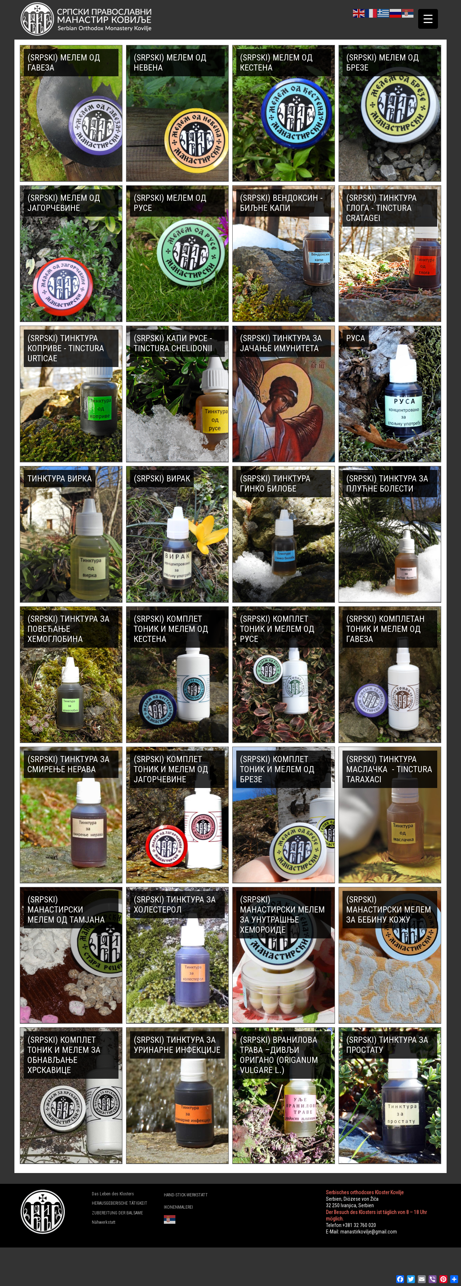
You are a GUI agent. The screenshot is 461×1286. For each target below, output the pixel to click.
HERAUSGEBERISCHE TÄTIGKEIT (119, 1203)
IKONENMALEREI (178, 1207)
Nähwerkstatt (103, 1222)
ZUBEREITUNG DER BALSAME (117, 1212)
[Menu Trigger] (428, 19)
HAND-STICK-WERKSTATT (186, 1194)
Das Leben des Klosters (113, 1193)
